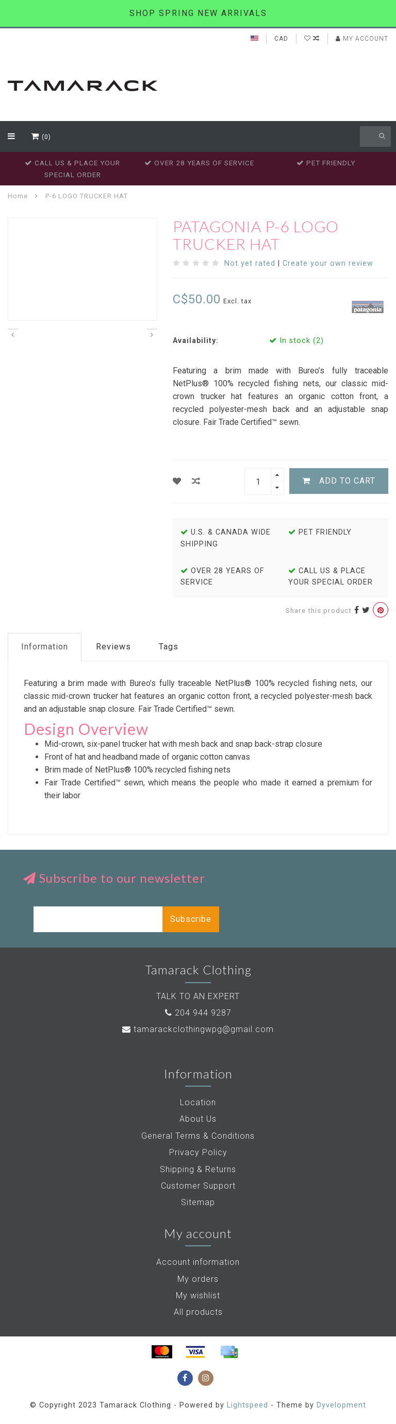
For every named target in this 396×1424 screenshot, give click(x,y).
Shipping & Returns (198, 1169)
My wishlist (198, 1295)
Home (18, 196)
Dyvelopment (341, 1405)
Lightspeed (247, 1405)
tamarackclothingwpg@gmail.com (204, 1029)
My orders (198, 1279)
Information (44, 646)
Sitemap (198, 1202)
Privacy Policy (198, 1152)
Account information (198, 1262)
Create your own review (328, 263)
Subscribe (190, 919)
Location (198, 1102)
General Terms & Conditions (198, 1136)
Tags (168, 646)
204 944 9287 (203, 1013)
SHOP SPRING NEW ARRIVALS (198, 13)
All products (198, 1312)
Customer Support (198, 1186)
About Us (198, 1119)
